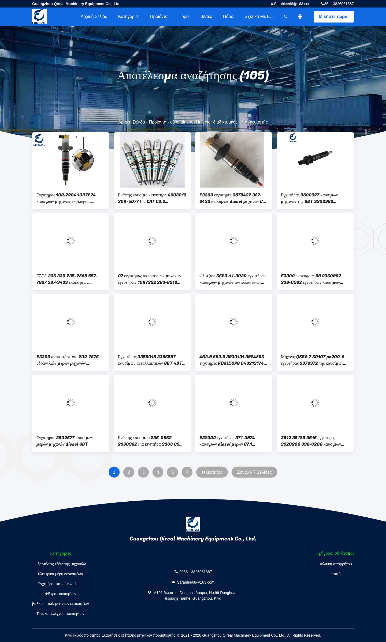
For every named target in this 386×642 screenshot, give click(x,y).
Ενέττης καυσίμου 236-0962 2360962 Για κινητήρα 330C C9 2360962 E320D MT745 (148, 441)
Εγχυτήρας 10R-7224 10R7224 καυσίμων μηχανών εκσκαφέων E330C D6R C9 (66, 198)
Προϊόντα (159, 16)
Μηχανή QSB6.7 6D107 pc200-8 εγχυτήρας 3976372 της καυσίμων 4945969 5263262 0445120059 (314, 360)
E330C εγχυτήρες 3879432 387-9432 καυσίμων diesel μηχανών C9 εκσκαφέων (232, 198)
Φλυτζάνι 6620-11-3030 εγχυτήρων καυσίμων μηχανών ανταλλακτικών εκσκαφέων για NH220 (232, 279)
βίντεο (206, 16)
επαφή (335, 574)
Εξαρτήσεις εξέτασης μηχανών (60, 564)
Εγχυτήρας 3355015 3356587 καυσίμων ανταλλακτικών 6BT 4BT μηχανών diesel (150, 360)
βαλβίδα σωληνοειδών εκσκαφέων (60, 604)
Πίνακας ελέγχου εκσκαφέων (60, 613)
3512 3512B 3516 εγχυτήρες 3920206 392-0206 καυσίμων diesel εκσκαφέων (311, 441)
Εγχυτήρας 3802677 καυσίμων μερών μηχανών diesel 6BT (64, 441)
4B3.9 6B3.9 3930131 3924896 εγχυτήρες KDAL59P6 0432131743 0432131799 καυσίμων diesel (232, 360)
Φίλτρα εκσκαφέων (60, 594)
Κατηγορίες (128, 16)
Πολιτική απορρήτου (335, 564)
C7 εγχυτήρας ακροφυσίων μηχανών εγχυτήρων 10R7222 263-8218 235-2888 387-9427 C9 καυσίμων (151, 279)
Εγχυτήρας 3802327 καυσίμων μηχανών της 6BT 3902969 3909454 (309, 198)
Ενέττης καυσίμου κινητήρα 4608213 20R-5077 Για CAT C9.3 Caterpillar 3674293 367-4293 (152, 198)
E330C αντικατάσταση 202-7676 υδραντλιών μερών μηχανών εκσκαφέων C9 (67, 360)
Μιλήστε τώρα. (334, 16)
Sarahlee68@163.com (292, 4)
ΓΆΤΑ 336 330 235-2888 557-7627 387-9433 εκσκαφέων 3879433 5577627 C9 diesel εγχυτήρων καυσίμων (67, 279)
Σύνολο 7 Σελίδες (254, 472)
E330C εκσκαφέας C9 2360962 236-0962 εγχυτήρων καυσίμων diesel (311, 279)
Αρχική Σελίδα (94, 16)
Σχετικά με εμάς (261, 16)
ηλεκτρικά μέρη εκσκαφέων (60, 574)
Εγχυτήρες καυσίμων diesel (60, 584)
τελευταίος (212, 472)
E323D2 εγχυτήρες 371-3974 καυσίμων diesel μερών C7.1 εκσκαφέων (227, 441)
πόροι (184, 16)
